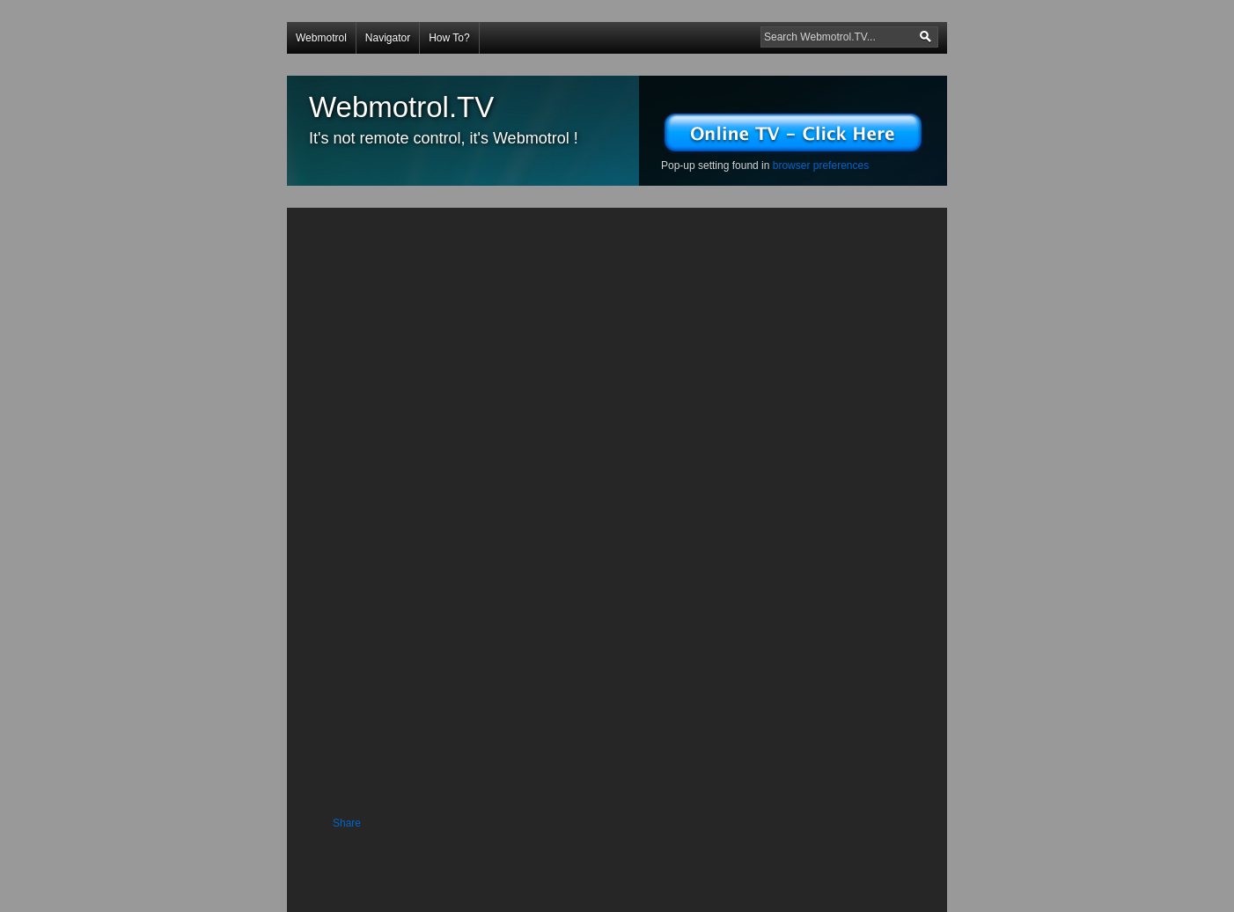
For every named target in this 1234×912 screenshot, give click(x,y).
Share (347, 823)
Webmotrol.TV (401, 107)
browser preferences (821, 165)
